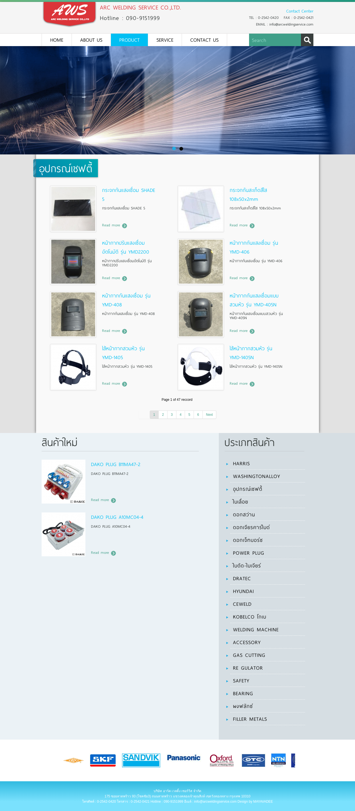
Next (209, 415)
